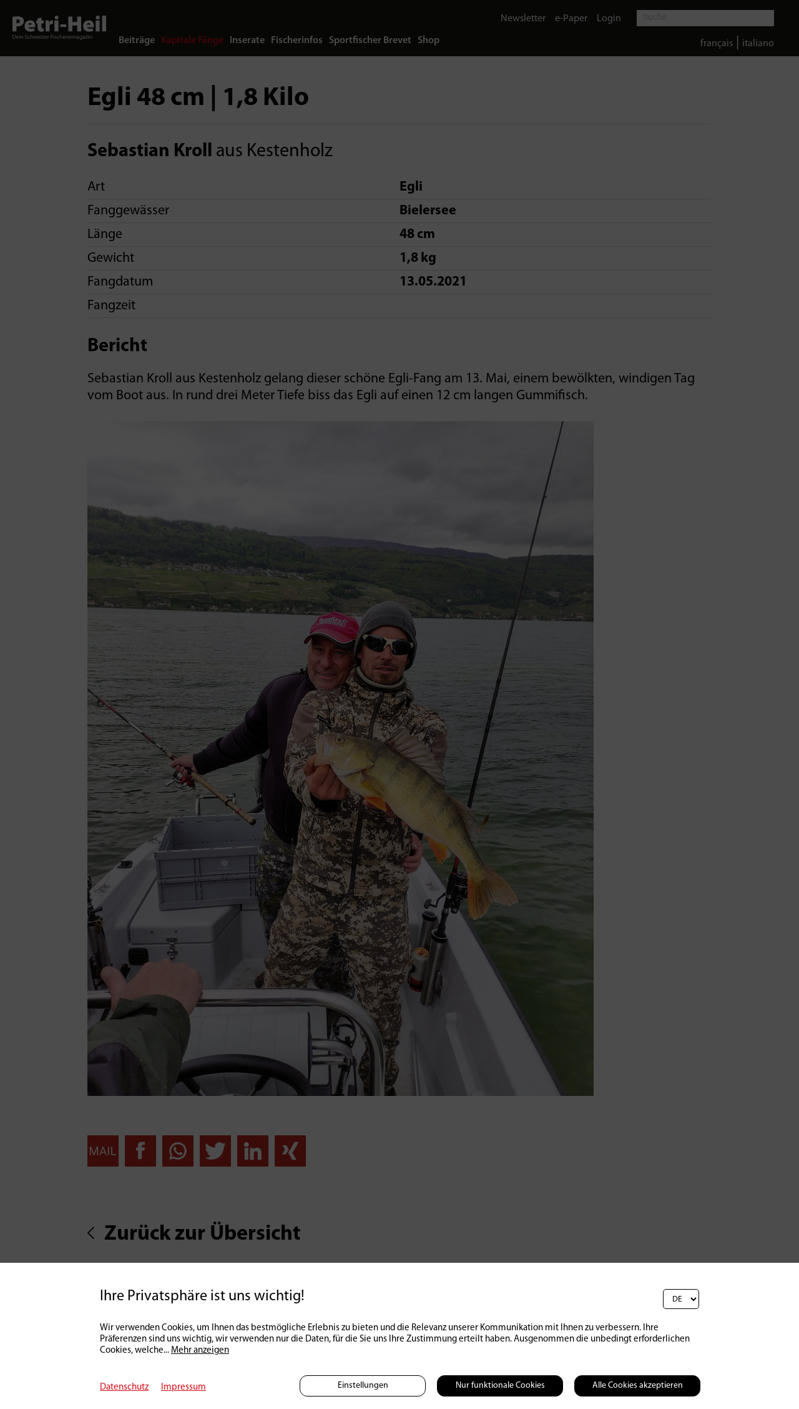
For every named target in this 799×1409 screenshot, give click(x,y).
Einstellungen (363, 1385)
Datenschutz (124, 1387)
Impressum (183, 1387)
